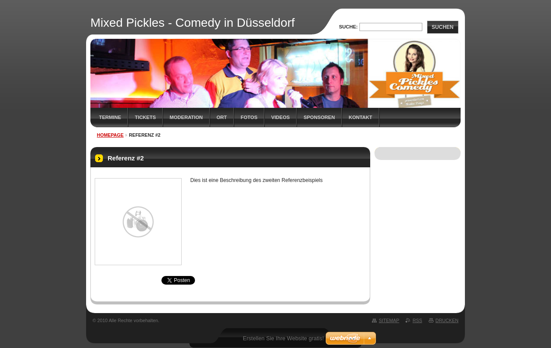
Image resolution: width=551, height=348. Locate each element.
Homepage (110, 135)
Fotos (249, 117)
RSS (417, 320)
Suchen (443, 27)
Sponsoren (319, 117)
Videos (280, 117)
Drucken (447, 320)
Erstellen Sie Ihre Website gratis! (283, 338)
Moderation (186, 117)
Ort (222, 117)
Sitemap (389, 320)
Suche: (348, 26)
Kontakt (360, 117)
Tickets (145, 117)
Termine (110, 117)
